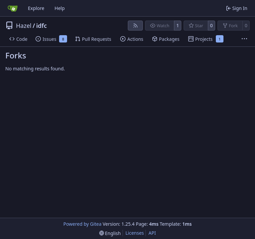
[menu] (110, 233)
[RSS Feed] (135, 26)
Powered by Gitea (82, 224)
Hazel (24, 25)
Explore (36, 8)
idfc (41, 25)
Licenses (135, 233)
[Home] (12, 8)
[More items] (244, 39)
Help (59, 8)
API (152, 233)
